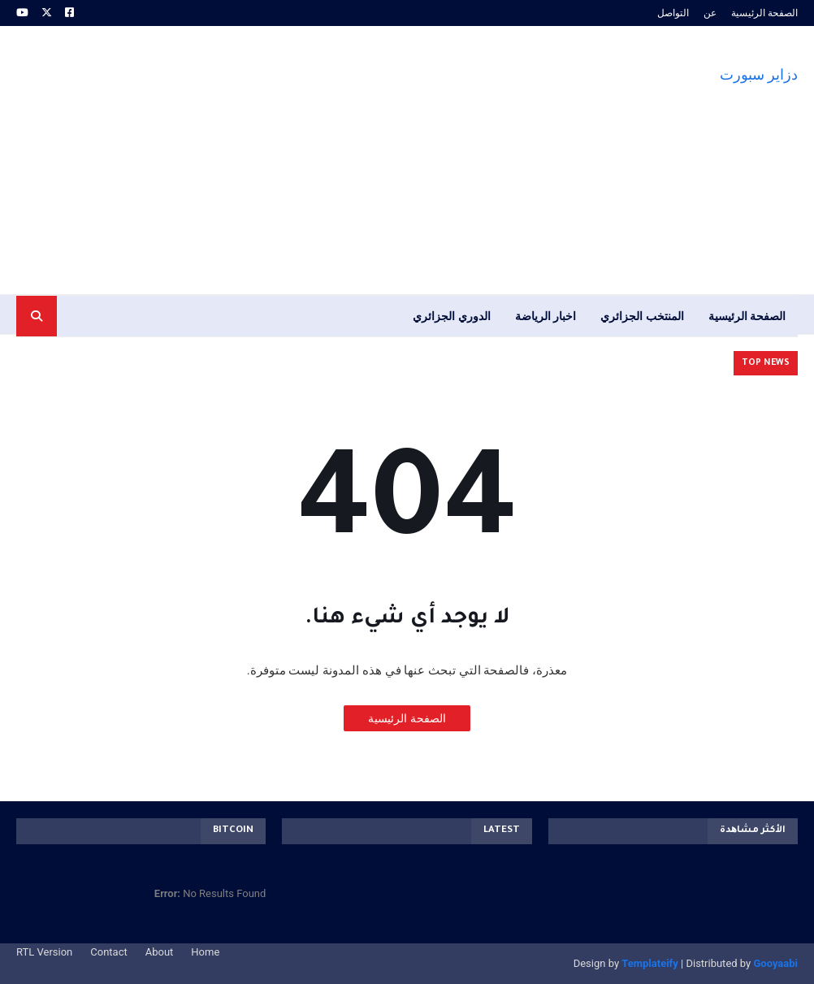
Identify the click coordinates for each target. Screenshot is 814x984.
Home (205, 952)
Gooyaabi (775, 963)
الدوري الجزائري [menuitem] (451, 316)
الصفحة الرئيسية (764, 13)
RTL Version (44, 952)
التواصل (673, 13)
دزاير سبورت (759, 74)
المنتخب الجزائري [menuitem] (641, 316)
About (159, 952)
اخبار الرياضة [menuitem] (545, 316)
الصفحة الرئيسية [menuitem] (747, 316)
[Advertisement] (312, 160)
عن (710, 13)
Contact (108, 952)
